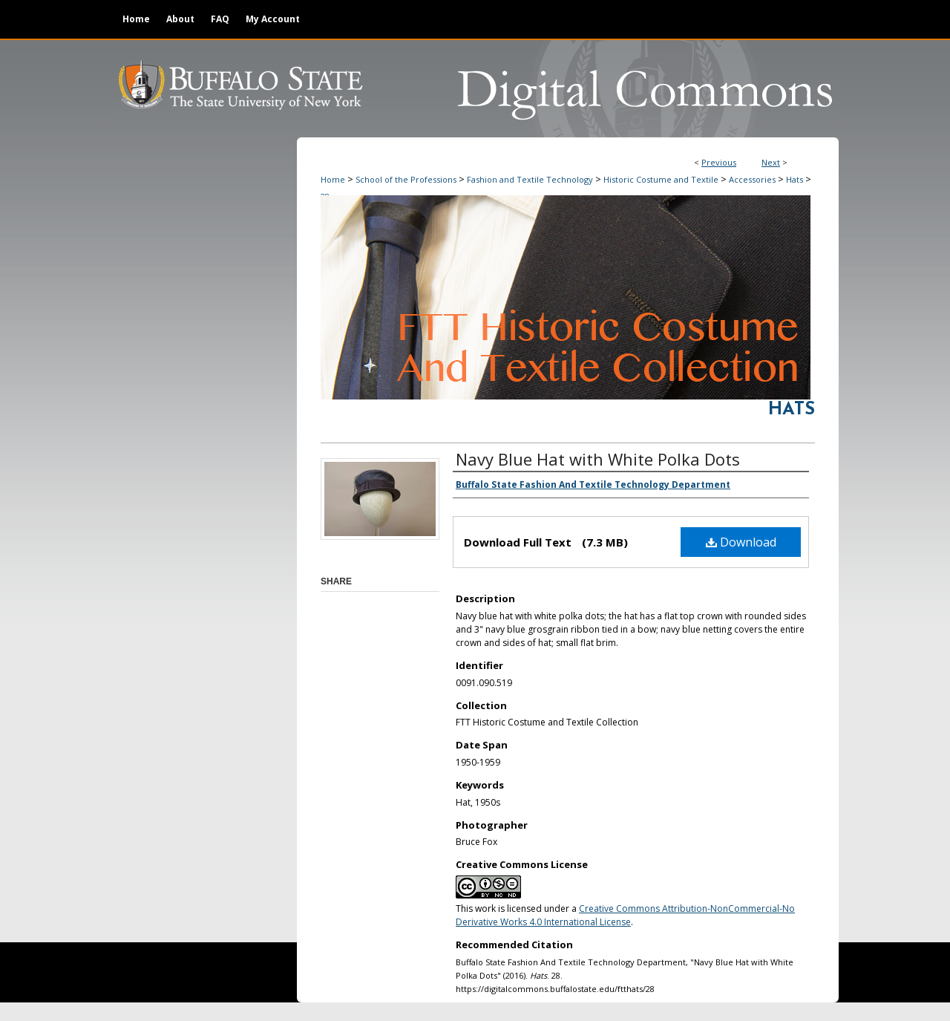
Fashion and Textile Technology (530, 179)
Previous (718, 162)
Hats (794, 179)
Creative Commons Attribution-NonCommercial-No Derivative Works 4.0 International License (625, 915)
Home (333, 179)
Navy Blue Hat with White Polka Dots (598, 459)
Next (770, 162)
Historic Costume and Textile (660, 179)
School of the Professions (406, 179)
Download (741, 542)
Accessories (752, 179)
